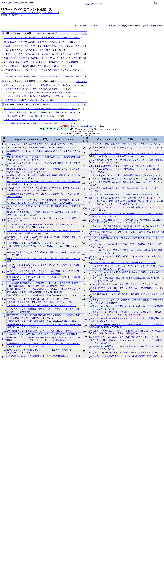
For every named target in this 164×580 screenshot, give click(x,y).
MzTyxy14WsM (20, 3)
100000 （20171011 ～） (12, 15)
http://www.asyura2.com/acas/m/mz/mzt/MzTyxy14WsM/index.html (30, 12)
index (138, 25)
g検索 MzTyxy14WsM (93, 4)
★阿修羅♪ (6, 3)
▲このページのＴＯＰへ (85, 25)
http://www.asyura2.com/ (82, 126)
